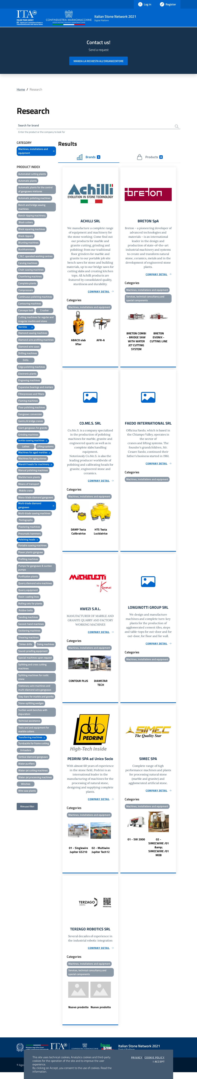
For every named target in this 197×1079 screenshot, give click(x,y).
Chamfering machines (30, 277)
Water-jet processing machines (35, 778)
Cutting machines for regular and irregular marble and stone (36, 320)
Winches (25, 785)
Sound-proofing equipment (33, 652)
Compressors (25, 291)
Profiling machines (28, 560)
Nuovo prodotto (78, 1014)
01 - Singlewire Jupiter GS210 (78, 859)
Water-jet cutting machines (33, 771)
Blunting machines (28, 243)
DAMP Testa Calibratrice (78, 534)
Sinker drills (25, 645)
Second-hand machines (31, 625)
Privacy (136, 1057)
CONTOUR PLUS (78, 684)
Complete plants (27, 284)
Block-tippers (25, 237)
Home (21, 89)
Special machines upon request (35, 658)
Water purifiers (26, 764)
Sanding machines (28, 618)
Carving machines (27, 264)
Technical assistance (29, 721)
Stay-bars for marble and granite (36, 697)
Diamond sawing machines (32, 334)
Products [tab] (150, 158)
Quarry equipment (28, 591)
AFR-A (101, 342)
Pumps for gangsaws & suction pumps (35, 568)
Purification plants (28, 577)
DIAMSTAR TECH (100, 686)
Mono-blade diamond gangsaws (35, 498)
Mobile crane (26, 491)
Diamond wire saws (28, 347)
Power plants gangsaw (30, 553)
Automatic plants (27, 181)
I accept (159, 1061)
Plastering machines (29, 527)
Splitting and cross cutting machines (32, 667)
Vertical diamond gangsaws (33, 757)
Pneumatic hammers (29, 534)
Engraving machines (29, 381)
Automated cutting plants (32, 175)
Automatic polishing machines (34, 199)
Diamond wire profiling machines (36, 340)
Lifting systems (45, 447)
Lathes (25, 447)
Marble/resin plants (29, 478)
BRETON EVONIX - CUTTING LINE (158, 339)
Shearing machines (28, 638)
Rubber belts (26, 611)
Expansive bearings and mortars (35, 388)
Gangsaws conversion (30, 415)
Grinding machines (28, 435)
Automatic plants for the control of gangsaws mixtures (35, 190)
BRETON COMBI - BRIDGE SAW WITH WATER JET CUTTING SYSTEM (136, 343)
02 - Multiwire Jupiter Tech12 (101, 859)
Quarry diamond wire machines (35, 584)
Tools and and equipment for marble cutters (33, 730)
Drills (26, 361)
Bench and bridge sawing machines (31, 208)
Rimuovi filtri (27, 807)
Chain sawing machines (31, 270)
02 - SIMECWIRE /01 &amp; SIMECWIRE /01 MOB (158, 851)
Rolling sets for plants (30, 604)
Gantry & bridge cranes (30, 422)
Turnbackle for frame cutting (33, 744)
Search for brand (30, 125)
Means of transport (28, 485)
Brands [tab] (88, 158)
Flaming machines (28, 401)
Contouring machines (29, 304)
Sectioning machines (29, 631)
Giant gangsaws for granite (32, 428)
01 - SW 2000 (136, 843)
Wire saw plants (27, 791)
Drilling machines (27, 354)
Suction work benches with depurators (32, 713)
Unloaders (25, 751)
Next (116, 330)
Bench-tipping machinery (32, 216)
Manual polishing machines (33, 471)
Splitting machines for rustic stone (33, 678)
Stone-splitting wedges (31, 704)
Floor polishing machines (31, 408)
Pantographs (26, 521)
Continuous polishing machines (35, 297)
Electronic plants (27, 374)
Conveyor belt (25, 311)
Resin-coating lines (28, 597)
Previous (64, 330)
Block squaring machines (31, 230)
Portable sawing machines (32, 546)
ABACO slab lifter (78, 344)
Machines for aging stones (32, 459)
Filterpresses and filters (31, 395)
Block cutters (26, 223)
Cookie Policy (155, 1057)
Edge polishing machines (31, 368)
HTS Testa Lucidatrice (100, 534)
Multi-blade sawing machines (34, 514)
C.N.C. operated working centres (35, 257)
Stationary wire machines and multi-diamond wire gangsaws (34, 688)
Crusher (44, 311)
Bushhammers (26, 250)
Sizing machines (45, 645)
